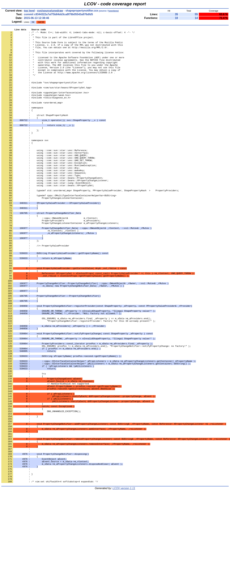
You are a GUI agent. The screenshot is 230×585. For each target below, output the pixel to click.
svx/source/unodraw (50, 10)
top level (29, 10)
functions (113, 11)
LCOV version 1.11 (124, 579)
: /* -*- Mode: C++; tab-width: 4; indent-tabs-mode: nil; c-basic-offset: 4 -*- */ (68, 33)
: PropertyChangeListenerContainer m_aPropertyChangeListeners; (60, 262)
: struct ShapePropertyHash (34, 132)
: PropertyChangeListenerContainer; (42, 232)
